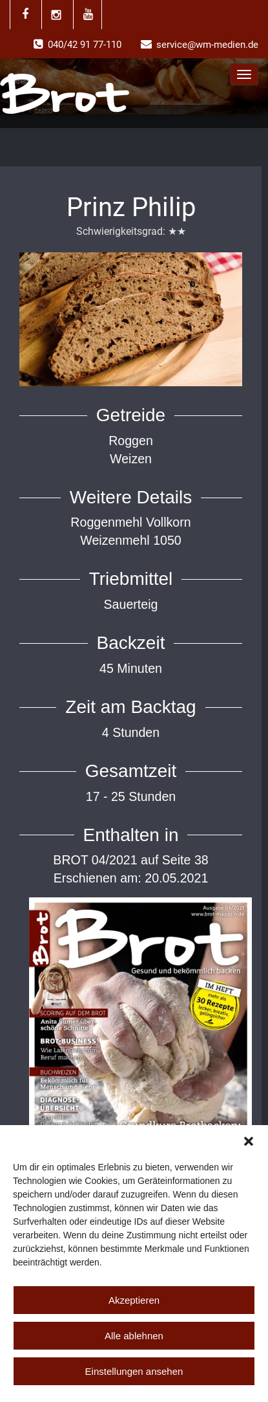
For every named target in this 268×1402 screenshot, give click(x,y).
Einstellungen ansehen (134, 1371)
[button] (248, 1141)
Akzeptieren (134, 1300)
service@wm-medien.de (207, 44)
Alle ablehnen (134, 1335)
